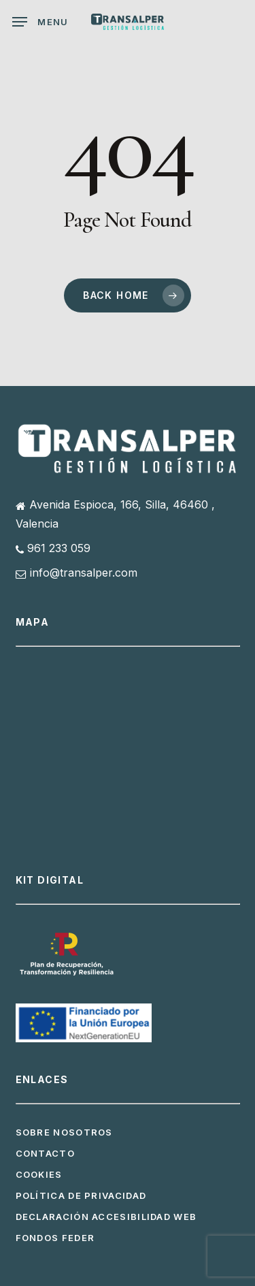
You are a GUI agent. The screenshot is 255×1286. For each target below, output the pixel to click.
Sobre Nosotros (64, 1132)
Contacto (45, 1153)
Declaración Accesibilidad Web (106, 1216)
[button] (40, 22)
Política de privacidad (81, 1195)
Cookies (39, 1174)
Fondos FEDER (55, 1237)
